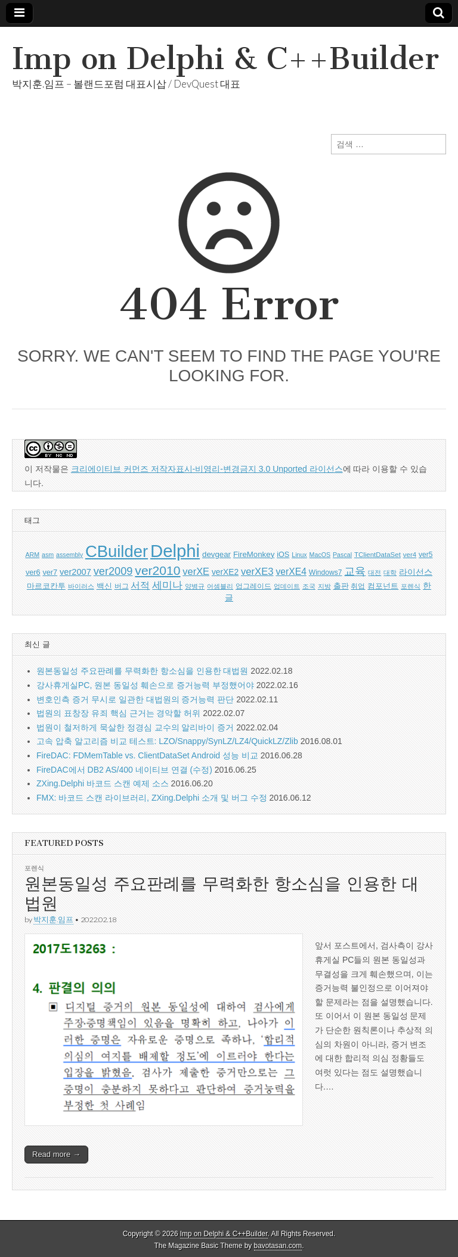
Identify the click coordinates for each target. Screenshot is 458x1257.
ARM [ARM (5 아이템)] (32, 554)
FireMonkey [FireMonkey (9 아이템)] (253, 554)
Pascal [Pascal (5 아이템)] (342, 554)
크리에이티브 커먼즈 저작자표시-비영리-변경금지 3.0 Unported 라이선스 (207, 469)
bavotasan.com (278, 1246)
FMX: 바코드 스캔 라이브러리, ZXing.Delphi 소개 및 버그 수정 (151, 797)
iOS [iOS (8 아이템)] (283, 554)
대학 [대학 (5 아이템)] (390, 572)
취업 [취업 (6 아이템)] (358, 586)
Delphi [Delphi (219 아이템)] (175, 551)
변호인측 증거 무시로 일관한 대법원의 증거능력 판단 (135, 699)
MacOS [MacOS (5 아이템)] (320, 554)
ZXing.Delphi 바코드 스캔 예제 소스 (102, 783)
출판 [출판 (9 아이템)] (341, 585)
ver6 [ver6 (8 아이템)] (33, 572)
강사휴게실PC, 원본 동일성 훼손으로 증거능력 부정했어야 (145, 685)
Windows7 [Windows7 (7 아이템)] (325, 572)
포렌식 (34, 868)
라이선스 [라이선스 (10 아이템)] (415, 572)
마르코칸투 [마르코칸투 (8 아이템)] (46, 586)
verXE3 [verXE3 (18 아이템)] (257, 571)
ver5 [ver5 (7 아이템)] (426, 554)
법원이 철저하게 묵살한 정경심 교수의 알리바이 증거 (135, 727)
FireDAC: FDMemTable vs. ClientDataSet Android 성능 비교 (147, 755)
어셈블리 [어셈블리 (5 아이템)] (220, 586)
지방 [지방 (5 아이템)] (324, 586)
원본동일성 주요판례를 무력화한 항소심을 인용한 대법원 (142, 671)
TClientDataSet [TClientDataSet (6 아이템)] (377, 554)
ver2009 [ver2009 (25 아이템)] (113, 571)
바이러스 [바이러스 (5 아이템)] (81, 586)
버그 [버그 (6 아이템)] (121, 586)
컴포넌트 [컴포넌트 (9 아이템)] (382, 585)
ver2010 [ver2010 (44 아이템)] (157, 570)
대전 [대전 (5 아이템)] (374, 572)
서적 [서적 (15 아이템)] (140, 585)
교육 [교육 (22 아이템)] (355, 571)
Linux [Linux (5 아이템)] (299, 554)
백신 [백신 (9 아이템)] (104, 585)
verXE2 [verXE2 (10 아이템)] (225, 572)
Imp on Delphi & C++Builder (225, 59)
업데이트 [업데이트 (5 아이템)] (287, 586)
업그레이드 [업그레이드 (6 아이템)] (253, 586)
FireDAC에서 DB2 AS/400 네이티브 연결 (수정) (124, 769)
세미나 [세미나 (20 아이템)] (167, 585)
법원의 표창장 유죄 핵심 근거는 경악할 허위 (118, 713)
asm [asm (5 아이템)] (48, 554)
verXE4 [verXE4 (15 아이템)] (291, 572)
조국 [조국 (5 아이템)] (308, 586)
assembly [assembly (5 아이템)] (69, 554)
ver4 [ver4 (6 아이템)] (409, 554)
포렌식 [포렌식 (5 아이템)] (410, 586)
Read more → (56, 1154)
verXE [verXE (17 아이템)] (195, 571)
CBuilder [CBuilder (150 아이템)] (116, 551)
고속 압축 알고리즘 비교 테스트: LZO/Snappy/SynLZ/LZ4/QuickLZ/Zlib (167, 741)
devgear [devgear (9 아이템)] (216, 554)
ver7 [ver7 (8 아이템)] (49, 572)
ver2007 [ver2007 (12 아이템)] (75, 572)
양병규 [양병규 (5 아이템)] (195, 586)
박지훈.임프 (53, 919)
